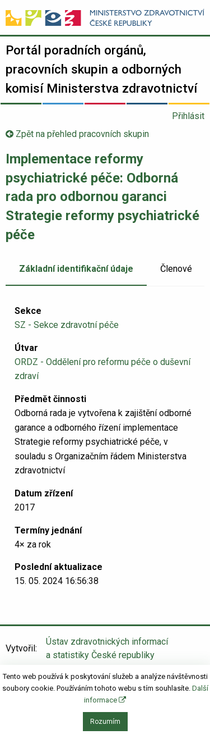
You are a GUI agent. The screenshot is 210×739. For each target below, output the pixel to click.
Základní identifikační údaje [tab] (76, 268)
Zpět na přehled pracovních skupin (77, 134)
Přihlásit (188, 116)
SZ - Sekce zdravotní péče (67, 325)
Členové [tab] (176, 268)
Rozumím (105, 722)
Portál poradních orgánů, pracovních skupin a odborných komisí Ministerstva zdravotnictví (101, 69)
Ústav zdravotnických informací (107, 649)
